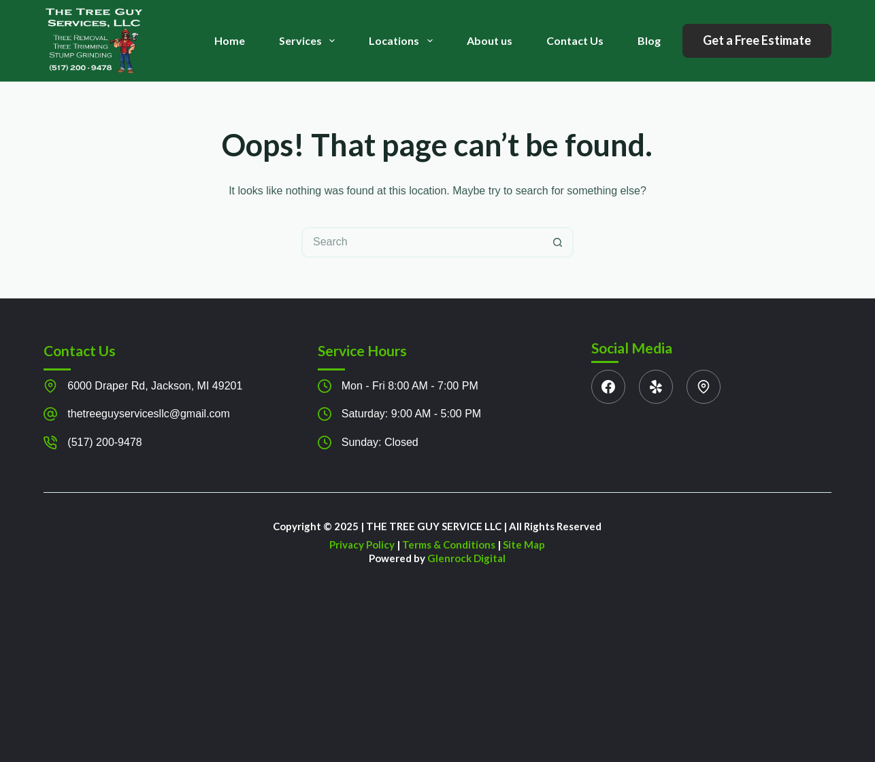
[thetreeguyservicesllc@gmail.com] (50, 414)
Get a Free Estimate (757, 40)
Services (309, 41)
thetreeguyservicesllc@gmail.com (148, 413)
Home (229, 40)
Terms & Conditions (448, 544)
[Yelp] (656, 387)
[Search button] (558, 242)
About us (489, 40)
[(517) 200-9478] (50, 442)
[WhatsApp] (704, 387)
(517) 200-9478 (104, 442)
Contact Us (575, 40)
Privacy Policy (362, 544)
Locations (403, 41)
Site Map (524, 544)
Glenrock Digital (466, 558)
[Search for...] (422, 242)
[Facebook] (608, 387)
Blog (649, 40)
